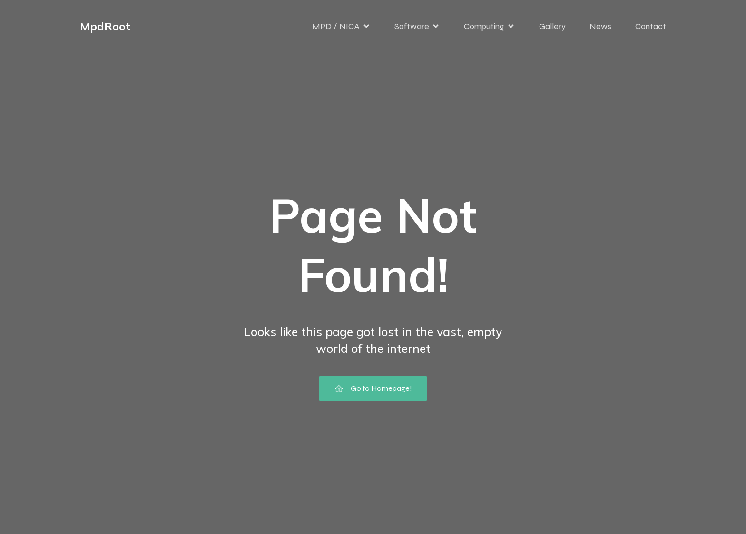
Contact (650, 26)
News (600, 26)
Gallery (552, 26)
